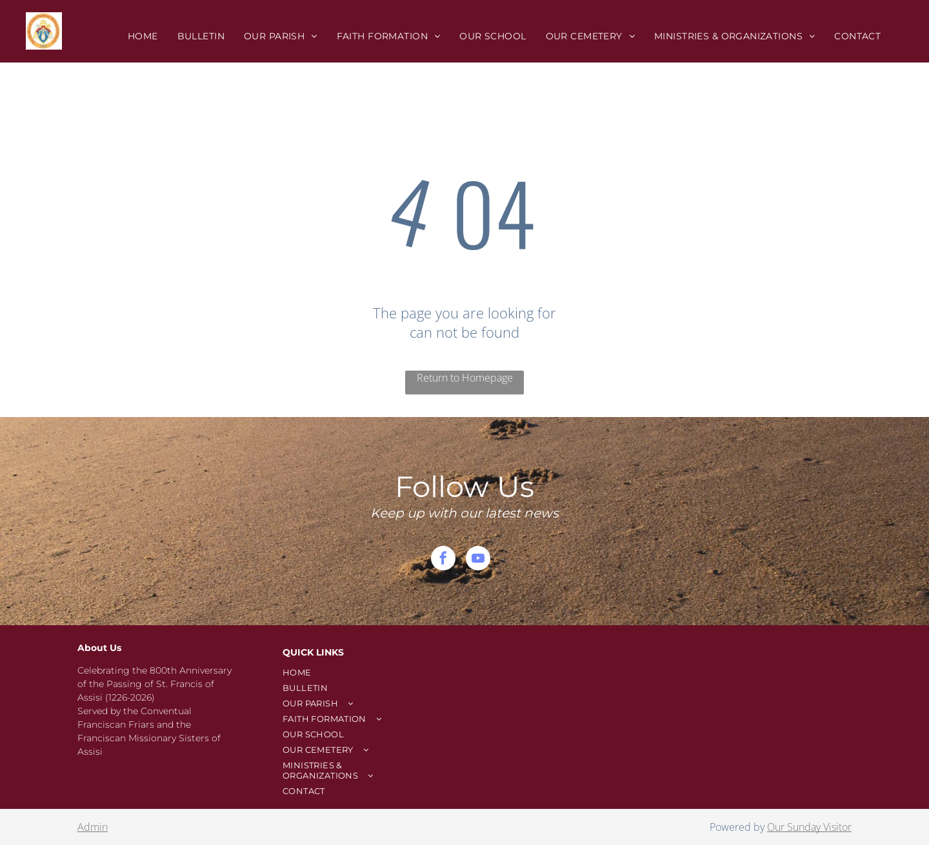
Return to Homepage (465, 378)
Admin (92, 827)
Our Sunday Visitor (809, 827)
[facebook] (443, 560)
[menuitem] (143, 36)
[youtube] (478, 560)
